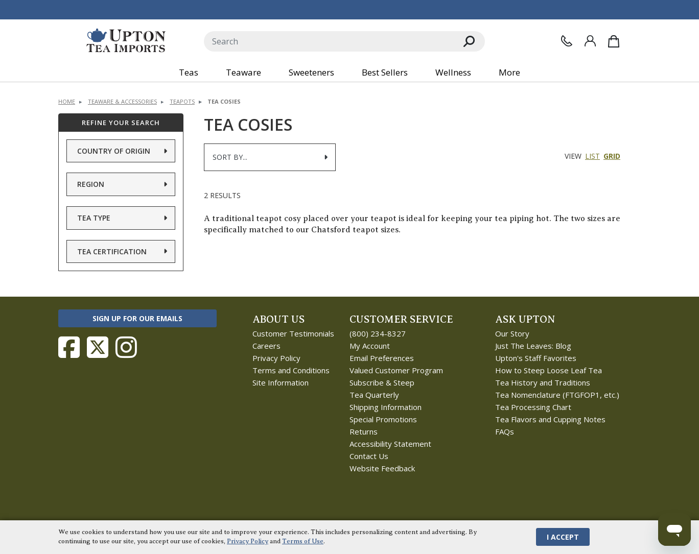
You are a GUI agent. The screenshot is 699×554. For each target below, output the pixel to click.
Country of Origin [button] (113, 151)
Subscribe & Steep (382, 382)
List (592, 156)
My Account (370, 346)
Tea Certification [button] (112, 251)
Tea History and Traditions (542, 382)
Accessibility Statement (390, 444)
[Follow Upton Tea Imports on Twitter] (97, 347)
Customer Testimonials (293, 333)
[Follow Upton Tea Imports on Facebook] (69, 347)
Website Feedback (382, 468)
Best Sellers (385, 72)
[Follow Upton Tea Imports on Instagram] (126, 347)
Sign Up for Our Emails (137, 318)
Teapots (182, 101)
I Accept (563, 537)
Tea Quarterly (374, 395)
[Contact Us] (566, 40)
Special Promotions (383, 419)
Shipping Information (386, 407)
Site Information (280, 382)
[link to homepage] (126, 41)
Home (66, 101)
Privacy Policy (276, 358)
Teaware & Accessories (122, 101)
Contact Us (369, 456)
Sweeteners (311, 72)
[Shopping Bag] (613, 41)
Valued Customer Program (396, 370)
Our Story (512, 333)
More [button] (509, 72)
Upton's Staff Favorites (535, 358)
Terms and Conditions (291, 370)
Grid (611, 156)
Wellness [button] (453, 72)
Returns (364, 431)
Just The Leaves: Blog (533, 346)
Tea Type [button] (93, 218)
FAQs (504, 431)
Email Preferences (382, 358)
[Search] (329, 41)
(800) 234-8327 (378, 333)
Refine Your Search (121, 122)
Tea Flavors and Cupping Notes (550, 419)
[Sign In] (590, 40)
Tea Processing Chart (533, 407)
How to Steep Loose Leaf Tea (548, 370)
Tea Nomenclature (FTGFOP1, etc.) (557, 395)
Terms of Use (302, 541)
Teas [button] (188, 72)
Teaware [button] (243, 72)
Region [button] (90, 184)
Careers (266, 346)
